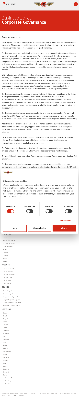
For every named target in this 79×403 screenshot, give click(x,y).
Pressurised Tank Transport (12, 302)
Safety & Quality (8, 247)
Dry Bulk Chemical (9, 275)
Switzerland (6, 369)
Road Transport (8, 294)
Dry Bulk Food (7, 278)
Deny (14, 228)
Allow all (64, 228)
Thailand (6, 372)
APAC (5, 250)
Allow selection (39, 228)
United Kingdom (8, 381)
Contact (5, 255)
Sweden (5, 366)
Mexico (5, 348)
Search (5, 261)
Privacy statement (62, 394)
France (5, 328)
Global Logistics (8, 291)
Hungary (6, 333)
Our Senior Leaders (9, 244)
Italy (4, 342)
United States (7, 384)
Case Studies (7, 283)
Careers (5, 252)
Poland (5, 354)
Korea (5, 345)
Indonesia (6, 339)
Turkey (5, 375)
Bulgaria (5, 319)
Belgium (6, 313)
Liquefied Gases (8, 272)
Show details (65, 220)
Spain (5, 363)
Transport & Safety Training (11, 305)
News (5, 258)
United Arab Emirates (10, 378)
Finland (5, 325)
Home (5, 238)
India (4, 336)
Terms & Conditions (20, 395)
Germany (6, 331)
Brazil (5, 316)
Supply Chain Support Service (12, 297)
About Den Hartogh (9, 241)
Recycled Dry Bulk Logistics (11, 300)
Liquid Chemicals (8, 269)
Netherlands (7, 351)
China (5, 322)
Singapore (6, 360)
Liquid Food (7, 281)
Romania (6, 357)
